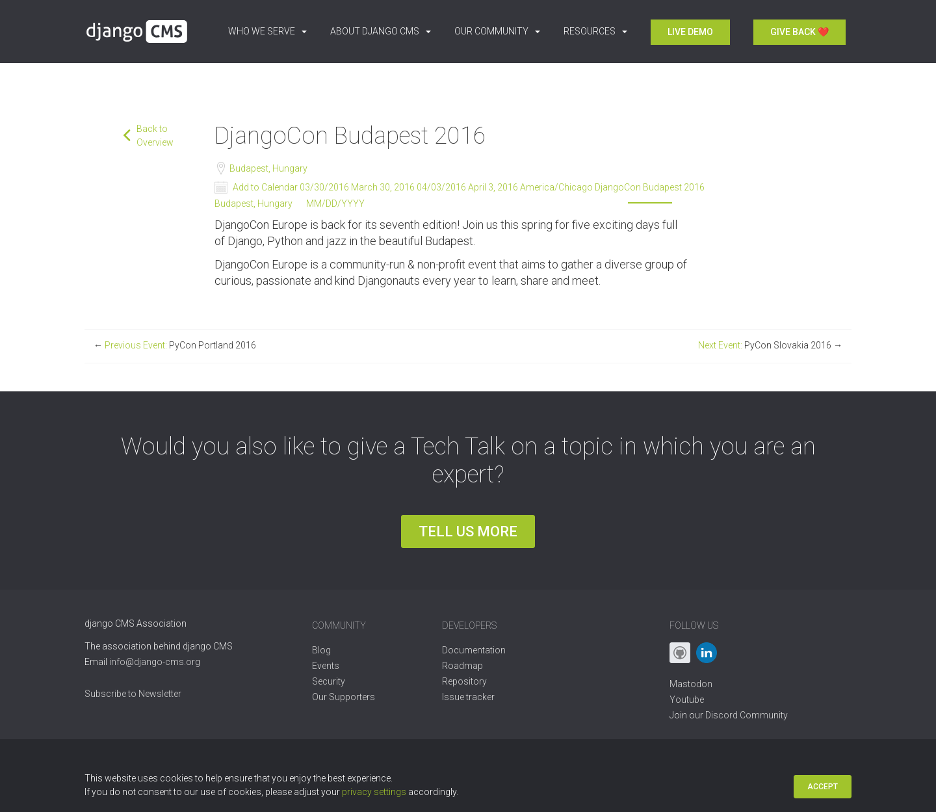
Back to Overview (155, 136)
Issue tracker (468, 697)
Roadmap (462, 666)
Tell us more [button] (468, 531)
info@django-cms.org (154, 662)
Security (328, 681)
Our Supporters (343, 697)
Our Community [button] (497, 31)
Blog (321, 650)
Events (325, 666)
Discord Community (746, 715)
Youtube (687, 699)
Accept (822, 786)
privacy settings (374, 792)
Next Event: (770, 345)
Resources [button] (595, 31)
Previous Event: (175, 345)
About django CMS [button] (380, 31)
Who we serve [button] (267, 31)
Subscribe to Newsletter (132, 693)
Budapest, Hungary (267, 168)
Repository (464, 681)
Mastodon (691, 684)
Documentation (474, 650)
